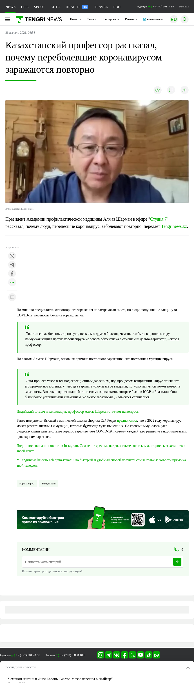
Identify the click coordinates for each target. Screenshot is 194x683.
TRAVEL (101, 7)
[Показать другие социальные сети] (12, 282)
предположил (127, 420)
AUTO (55, 7)
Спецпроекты (110, 19)
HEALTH (77, 7)
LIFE (25, 7)
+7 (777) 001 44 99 (28, 655)
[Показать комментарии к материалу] (12, 297)
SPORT (39, 7)
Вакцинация (49, 483)
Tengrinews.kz (174, 226)
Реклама (184, 6)
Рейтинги (131, 19)
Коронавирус (26, 483)
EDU (117, 7)
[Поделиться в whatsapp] (12, 256)
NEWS (10, 7)
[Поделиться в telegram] (12, 265)
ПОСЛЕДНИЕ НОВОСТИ (20, 667)
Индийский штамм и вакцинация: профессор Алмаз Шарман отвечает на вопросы (78, 411)
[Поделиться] (185, 90)
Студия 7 (158, 219)
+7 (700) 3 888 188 (72, 655)
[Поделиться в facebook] (12, 273)
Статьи (91, 19)
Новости (75, 19)
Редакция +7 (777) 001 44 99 (155, 6)
